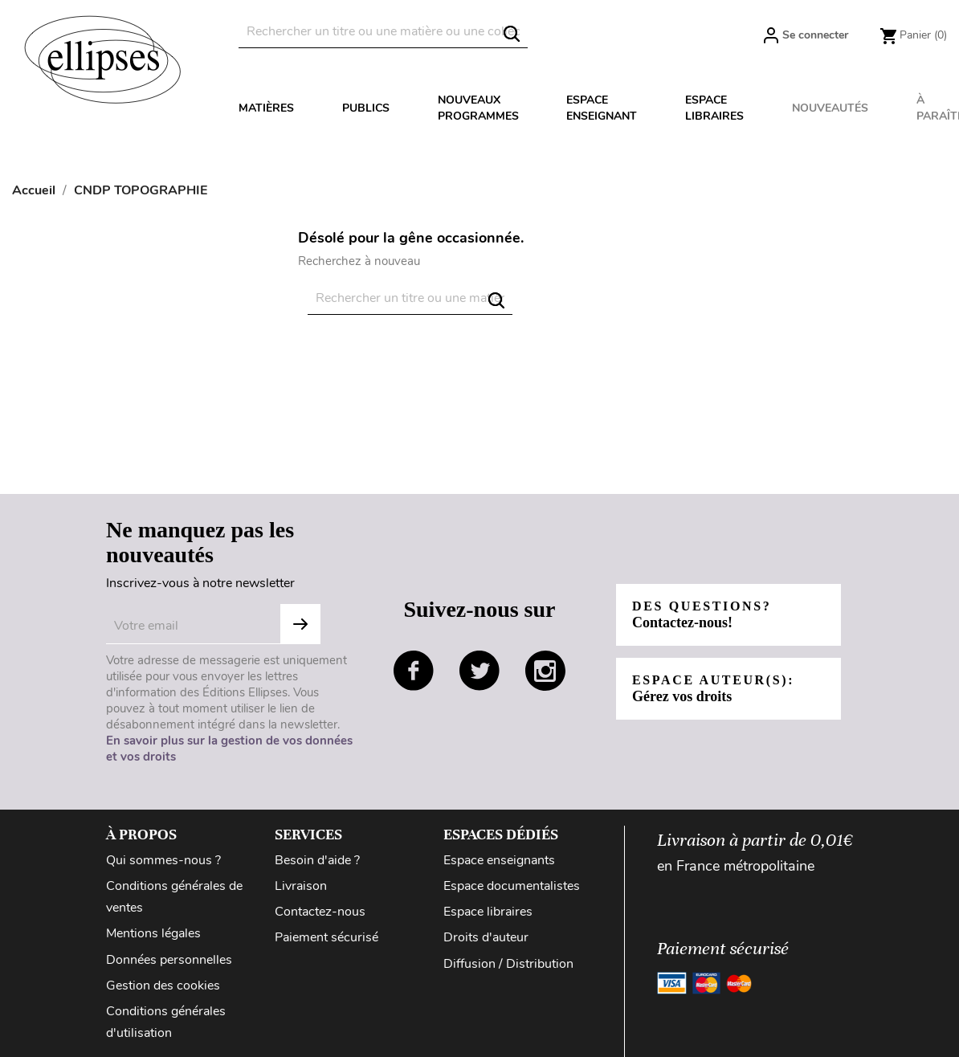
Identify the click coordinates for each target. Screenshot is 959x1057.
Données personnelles (169, 960)
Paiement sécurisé (326, 937)
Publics (366, 108)
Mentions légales (153, 933)
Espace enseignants (499, 860)
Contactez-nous (320, 911)
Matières (266, 108)
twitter (479, 671)
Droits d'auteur (485, 937)
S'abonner (300, 624)
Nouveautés (830, 108)
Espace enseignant (601, 108)
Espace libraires (714, 108)
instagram (545, 671)
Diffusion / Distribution (508, 964)
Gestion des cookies (163, 985)
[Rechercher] (383, 31)
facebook (414, 671)
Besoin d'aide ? (317, 860)
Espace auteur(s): (713, 688)
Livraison (301, 886)
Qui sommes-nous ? (163, 860)
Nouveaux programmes (478, 108)
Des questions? (701, 615)
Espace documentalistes (511, 886)
